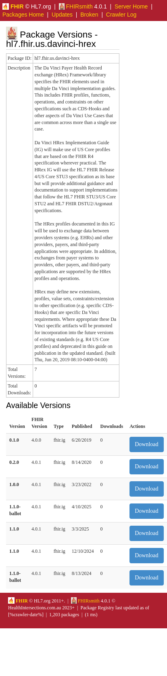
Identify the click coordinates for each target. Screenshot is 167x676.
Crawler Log (121, 14)
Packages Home (23, 14)
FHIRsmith (76, 6)
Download (146, 444)
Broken (89, 14)
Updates (62, 14)
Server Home (131, 6)
